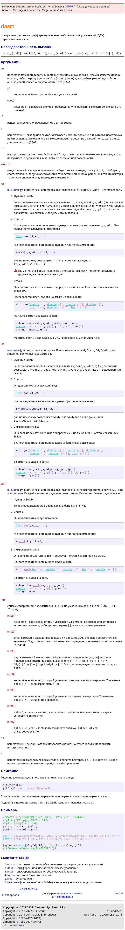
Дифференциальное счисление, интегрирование (62, 894)
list (19, 236)
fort (9, 875)
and (21, 788)
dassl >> (119, 893)
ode (9, 864)
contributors (16, 925)
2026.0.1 (70, 6)
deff (6, 836)
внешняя (13, 190)
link (9, 878)
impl (10, 871)
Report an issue (28, 889)
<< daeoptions (10, 895)
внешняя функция (18, 882)
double (34, 304)
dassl (10, 868)
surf (27, 525)
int (32, 307)
